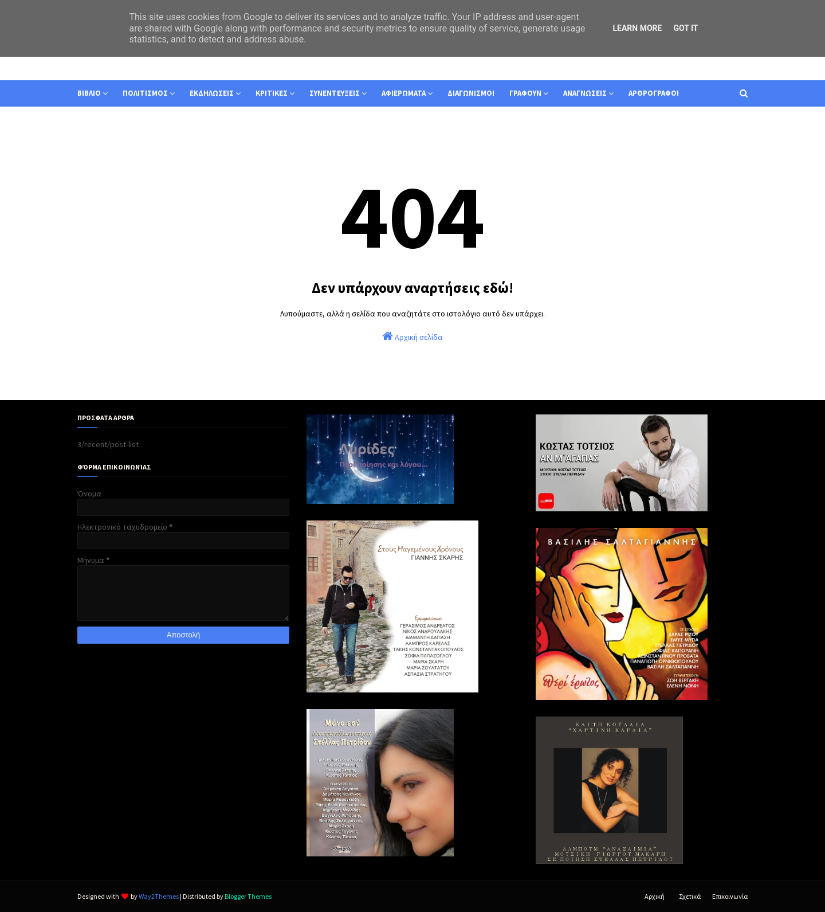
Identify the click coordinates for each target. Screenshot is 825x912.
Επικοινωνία (730, 896)
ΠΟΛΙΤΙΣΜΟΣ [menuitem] (145, 93)
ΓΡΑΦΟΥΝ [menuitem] (525, 93)
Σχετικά (690, 896)
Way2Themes (159, 896)
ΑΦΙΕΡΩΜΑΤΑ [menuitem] (404, 93)
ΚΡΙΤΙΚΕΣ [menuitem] (272, 93)
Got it (685, 28)
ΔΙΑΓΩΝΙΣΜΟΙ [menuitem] (470, 93)
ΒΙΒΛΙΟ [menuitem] (89, 93)
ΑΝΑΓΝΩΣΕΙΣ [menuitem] (585, 93)
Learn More (637, 28)
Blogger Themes (248, 896)
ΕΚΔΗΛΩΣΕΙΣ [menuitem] (212, 93)
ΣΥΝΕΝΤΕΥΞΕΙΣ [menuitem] (334, 93)
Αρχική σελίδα (412, 336)
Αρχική (655, 896)
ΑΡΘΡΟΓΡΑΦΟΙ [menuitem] (653, 93)
